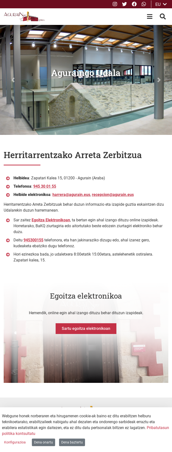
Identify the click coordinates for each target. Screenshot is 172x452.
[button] (13, 80)
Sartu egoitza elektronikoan (86, 328)
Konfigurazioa (15, 442)
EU (161, 4)
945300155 (33, 240)
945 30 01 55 (44, 186)
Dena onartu (43, 442)
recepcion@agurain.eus (113, 194)
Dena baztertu (72, 442)
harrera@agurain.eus (71, 194)
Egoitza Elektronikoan (51, 220)
